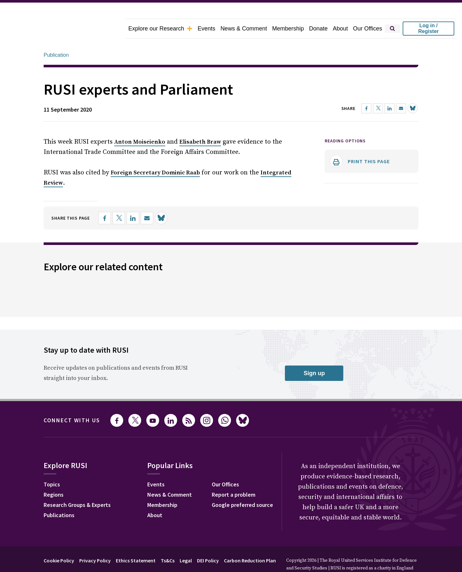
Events (206, 28)
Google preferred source (242, 487)
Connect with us (72, 402)
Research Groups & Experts (77, 487)
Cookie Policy (59, 542)
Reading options (345, 123)
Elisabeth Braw (200, 124)
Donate (318, 28)
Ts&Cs (168, 542)
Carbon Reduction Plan (250, 542)
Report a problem (233, 476)
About (340, 28)
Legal (186, 542)
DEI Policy (208, 542)
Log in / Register (428, 28)
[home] (63, 28)
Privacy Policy (95, 542)
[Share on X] (118, 200)
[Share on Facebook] (104, 200)
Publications (59, 497)
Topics (52, 466)
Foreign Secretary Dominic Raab (155, 154)
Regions (54, 476)
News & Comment (243, 28)
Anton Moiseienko (139, 124)
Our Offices (367, 28)
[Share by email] (147, 200)
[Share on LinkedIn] (132, 200)
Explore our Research (160, 28)
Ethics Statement (136, 542)
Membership (288, 28)
